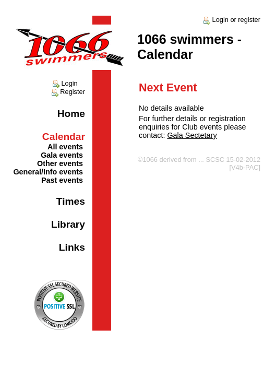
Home (71, 113)
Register (67, 92)
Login (64, 83)
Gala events (62, 155)
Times (70, 201)
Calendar (63, 136)
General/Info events (48, 172)
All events (65, 147)
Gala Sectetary (192, 135)
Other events (60, 163)
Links (72, 247)
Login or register (231, 20)
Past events (62, 180)
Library (68, 224)
